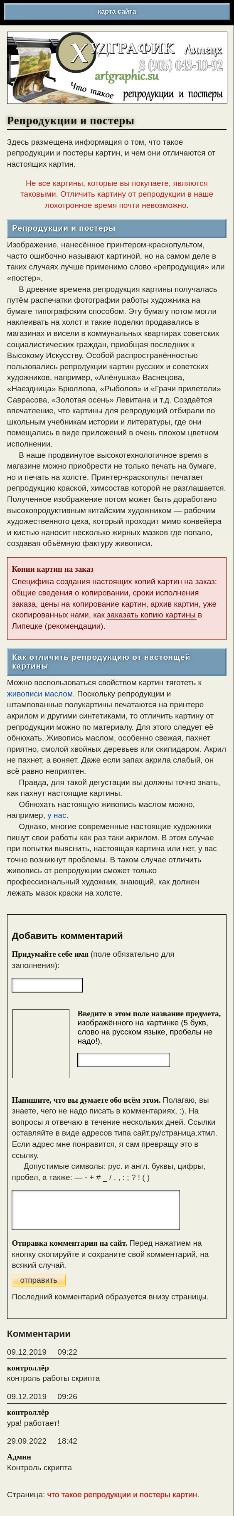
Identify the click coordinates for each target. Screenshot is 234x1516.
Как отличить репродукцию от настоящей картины (101, 661)
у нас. (58, 815)
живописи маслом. (41, 693)
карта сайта (117, 11)
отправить (38, 1280)
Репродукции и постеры (64, 228)
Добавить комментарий (67, 936)
